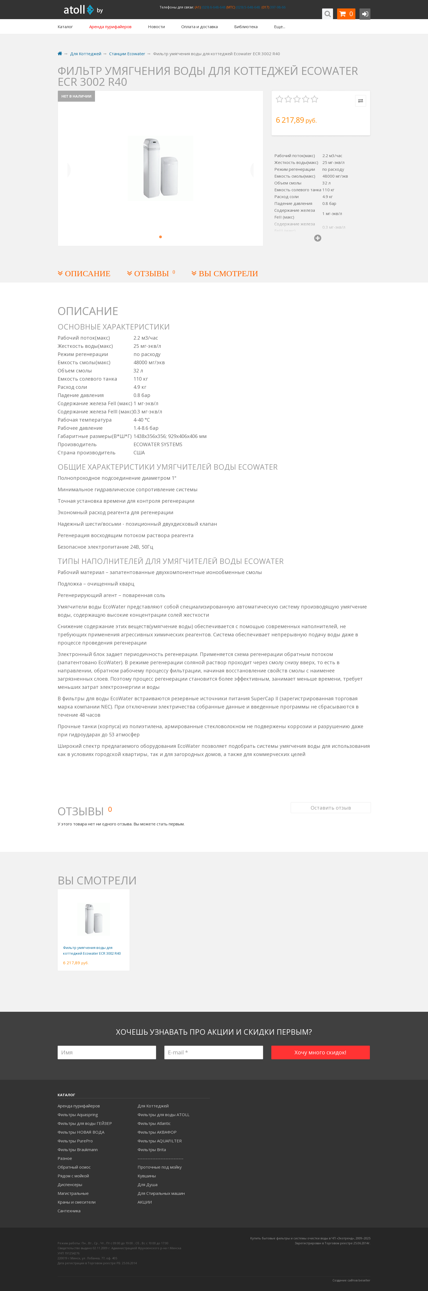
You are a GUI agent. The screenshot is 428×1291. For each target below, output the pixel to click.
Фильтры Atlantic (154, 1123)
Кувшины (147, 1175)
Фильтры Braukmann (78, 1149)
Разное (65, 1158)
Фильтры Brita (152, 1149)
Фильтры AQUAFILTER (160, 1140)
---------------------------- (160, 1158)
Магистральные (73, 1193)
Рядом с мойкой (73, 1175)
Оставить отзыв (330, 805)
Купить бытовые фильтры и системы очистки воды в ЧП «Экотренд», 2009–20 (308, 1238)
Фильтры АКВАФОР (157, 1132)
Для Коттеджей (153, 1105)
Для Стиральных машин (161, 1193)
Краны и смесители (77, 1202)
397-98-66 (277, 7)
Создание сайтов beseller (351, 1280)
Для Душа (147, 1184)
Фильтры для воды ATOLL (163, 1114)
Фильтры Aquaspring (78, 1114)
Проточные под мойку (160, 1167)
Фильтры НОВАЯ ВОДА (81, 1132)
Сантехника (69, 1210)
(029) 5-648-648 (247, 7)
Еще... (279, 26)
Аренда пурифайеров (79, 1105)
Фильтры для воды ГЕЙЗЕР (85, 1123)
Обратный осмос (74, 1167)
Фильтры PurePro (75, 1140)
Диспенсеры (70, 1184)
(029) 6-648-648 (213, 7)
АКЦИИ (145, 1202)
